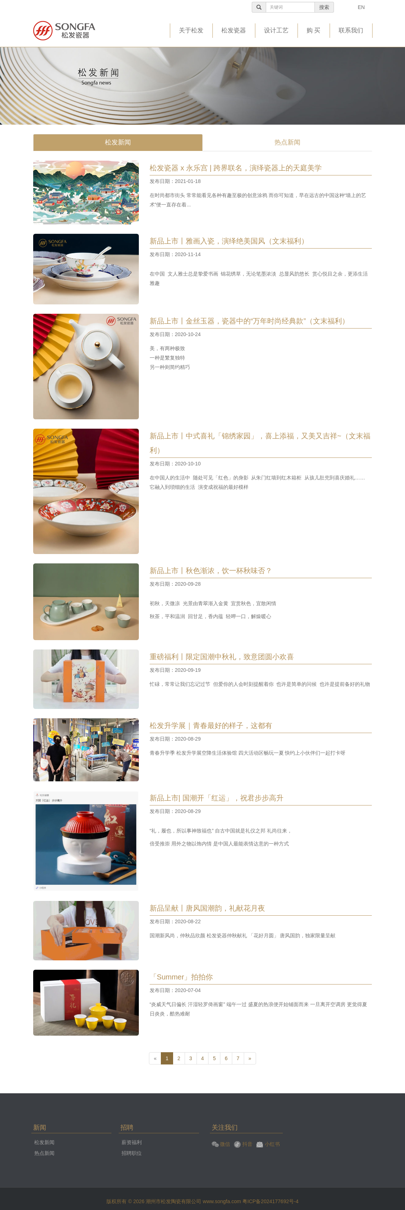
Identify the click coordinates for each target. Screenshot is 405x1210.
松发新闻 (118, 142)
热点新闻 (287, 142)
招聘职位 (132, 1153)
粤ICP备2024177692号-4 (270, 1201)
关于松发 (191, 30)
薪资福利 (132, 1142)
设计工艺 (276, 30)
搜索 (325, 7)
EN (361, 7)
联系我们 (351, 30)
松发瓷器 (233, 30)
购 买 (314, 30)
